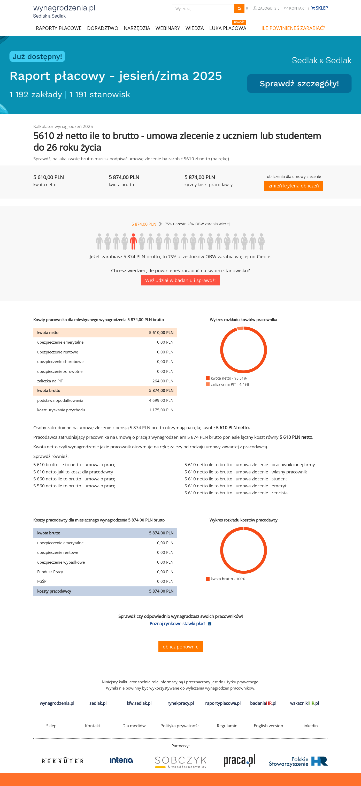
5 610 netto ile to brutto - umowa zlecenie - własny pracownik (246, 472)
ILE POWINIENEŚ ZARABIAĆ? (293, 28)
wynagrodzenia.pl (57, 703)
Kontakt (295, 8)
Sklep (319, 8)
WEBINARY (168, 28)
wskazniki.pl (304, 703)
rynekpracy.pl (180, 703)
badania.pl (263, 703)
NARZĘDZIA (137, 28)
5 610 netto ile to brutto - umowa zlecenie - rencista (236, 493)
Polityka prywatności (180, 726)
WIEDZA (195, 28)
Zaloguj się (267, 8)
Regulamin (227, 726)
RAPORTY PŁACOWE (59, 28)
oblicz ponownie (180, 647)
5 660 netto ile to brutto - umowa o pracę (74, 479)
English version (268, 726)
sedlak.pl (97, 703)
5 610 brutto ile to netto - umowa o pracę (74, 464)
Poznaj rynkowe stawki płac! (177, 623)
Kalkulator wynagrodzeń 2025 (63, 126)
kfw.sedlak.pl (139, 703)
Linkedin (310, 726)
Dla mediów (133, 726)
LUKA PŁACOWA (227, 28)
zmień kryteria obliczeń (294, 186)
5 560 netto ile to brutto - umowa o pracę (74, 486)
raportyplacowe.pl (223, 703)
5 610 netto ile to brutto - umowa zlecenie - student (236, 479)
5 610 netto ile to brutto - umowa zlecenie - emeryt (236, 486)
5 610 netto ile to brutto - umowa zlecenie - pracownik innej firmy (250, 464)
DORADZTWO (102, 28)
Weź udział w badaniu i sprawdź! (180, 280)
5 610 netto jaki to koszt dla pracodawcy (73, 472)
